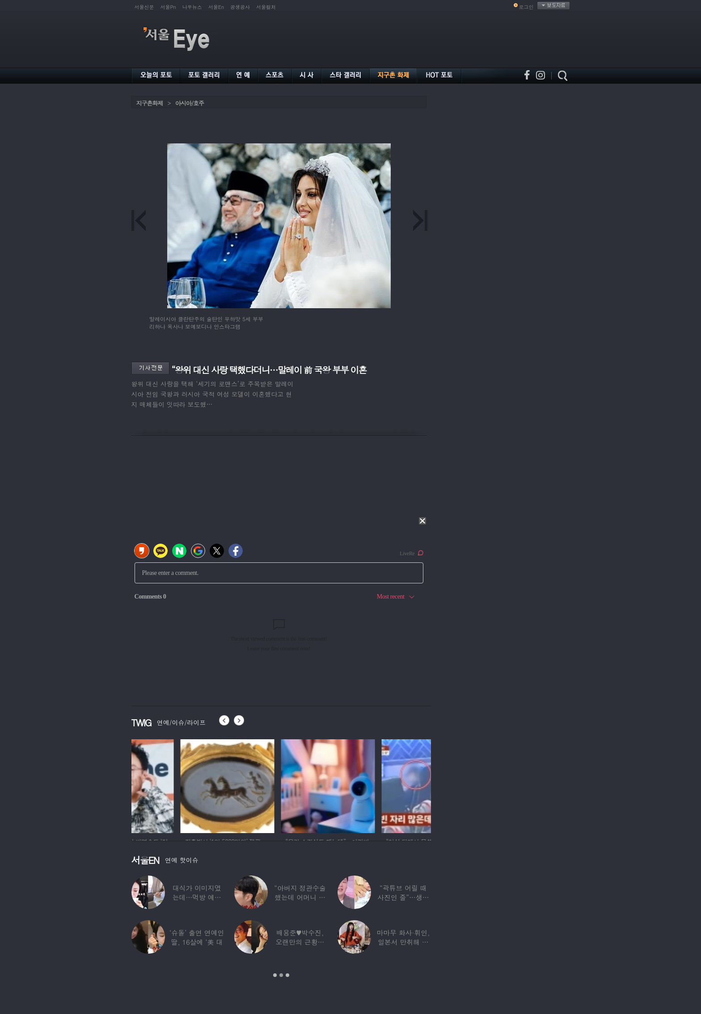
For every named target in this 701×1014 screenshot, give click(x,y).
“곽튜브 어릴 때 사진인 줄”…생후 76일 (403, 897)
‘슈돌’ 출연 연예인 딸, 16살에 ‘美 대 (196, 937)
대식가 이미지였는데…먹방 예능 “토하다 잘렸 (197, 897)
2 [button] (281, 975)
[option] (178, 785)
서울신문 (144, 7)
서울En (216, 7)
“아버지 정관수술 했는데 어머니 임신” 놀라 (300, 897)
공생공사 (240, 7)
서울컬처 (266, 7)
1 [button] (275, 975)
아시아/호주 (189, 103)
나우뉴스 (192, 7)
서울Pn (168, 7)
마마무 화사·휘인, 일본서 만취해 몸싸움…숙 (403, 942)
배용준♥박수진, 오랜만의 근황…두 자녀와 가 (300, 942)
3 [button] (287, 975)
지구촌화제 (149, 103)
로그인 (526, 7)
